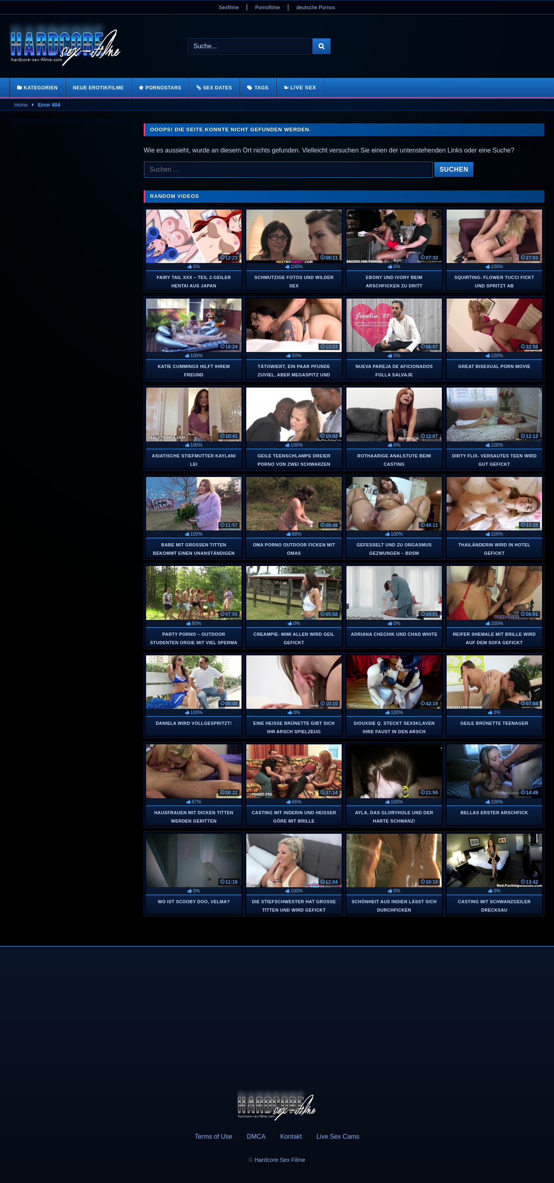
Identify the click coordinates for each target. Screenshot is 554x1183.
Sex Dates (217, 88)
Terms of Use (213, 1136)
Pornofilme (267, 7)
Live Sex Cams (338, 1136)
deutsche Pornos (315, 7)
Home (21, 105)
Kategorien (40, 88)
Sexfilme (229, 7)
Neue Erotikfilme (98, 88)
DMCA (256, 1136)
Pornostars (164, 88)
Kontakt (291, 1136)
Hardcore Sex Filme (280, 1160)
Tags (262, 88)
